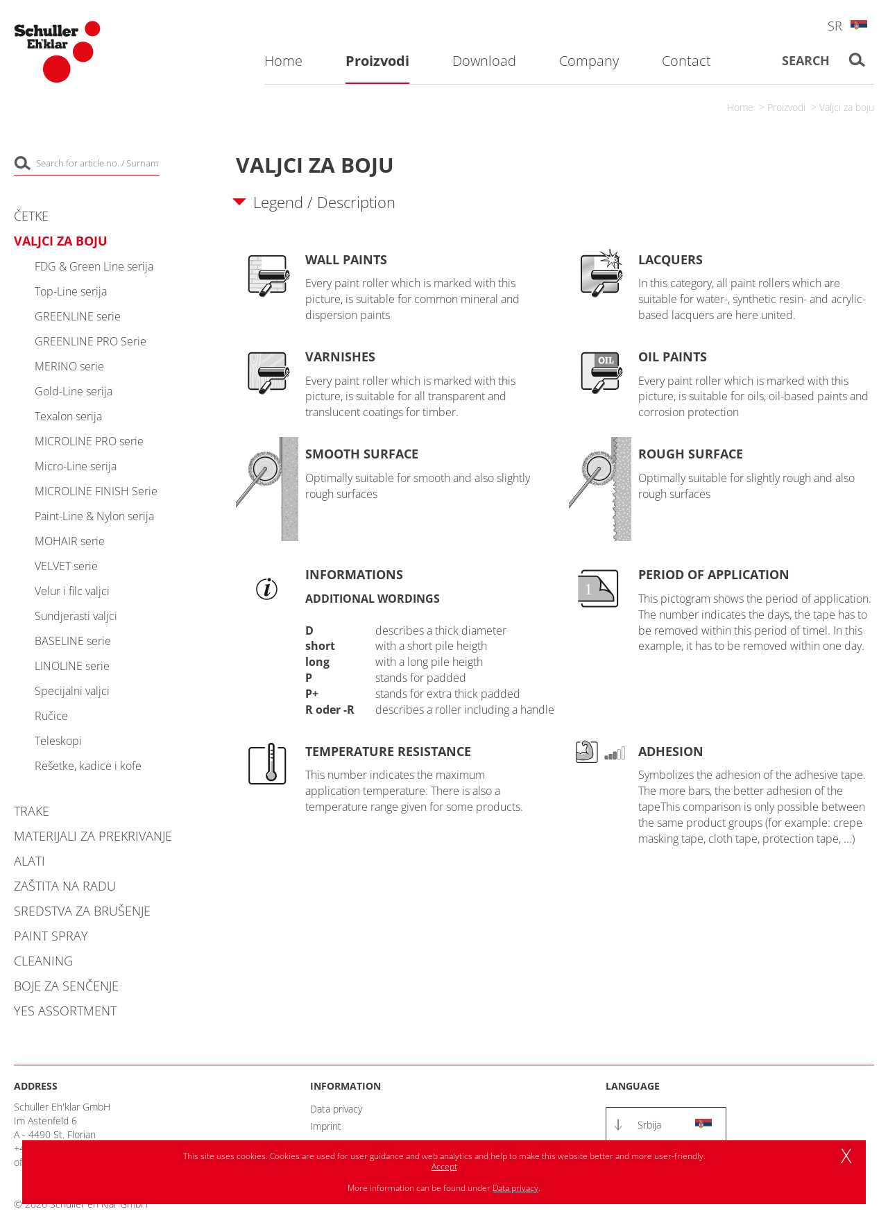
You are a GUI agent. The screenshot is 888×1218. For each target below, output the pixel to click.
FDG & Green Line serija (94, 266)
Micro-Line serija (76, 466)
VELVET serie (66, 566)
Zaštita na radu (65, 885)
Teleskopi (58, 740)
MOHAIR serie (70, 541)
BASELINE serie (73, 641)
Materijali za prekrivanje (93, 835)
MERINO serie (69, 366)
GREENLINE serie (78, 316)
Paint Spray (51, 935)
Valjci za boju (846, 107)
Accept (444, 1166)
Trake (31, 811)
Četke (31, 215)
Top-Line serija (71, 291)
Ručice (51, 715)
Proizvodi (786, 107)
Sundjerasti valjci (76, 616)
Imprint (325, 1126)
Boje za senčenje (66, 985)
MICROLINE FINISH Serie (96, 491)
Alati (29, 860)
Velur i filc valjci (72, 591)
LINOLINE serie (72, 666)
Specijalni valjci (72, 690)
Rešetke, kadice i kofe (88, 765)
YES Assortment (65, 1010)
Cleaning (43, 960)
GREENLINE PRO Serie (90, 341)
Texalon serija (68, 416)
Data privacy (336, 1108)
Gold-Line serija (73, 391)
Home (740, 107)
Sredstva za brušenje (82, 910)
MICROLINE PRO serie (89, 441)
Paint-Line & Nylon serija (94, 516)
